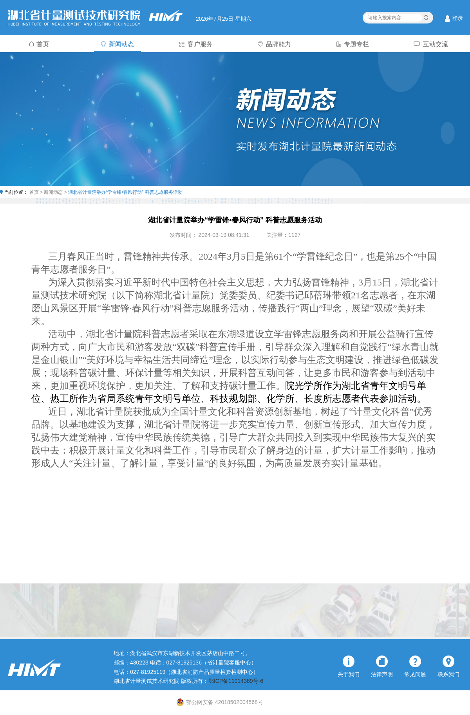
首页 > (36, 192)
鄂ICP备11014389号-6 (235, 681)
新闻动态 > (56, 192)
